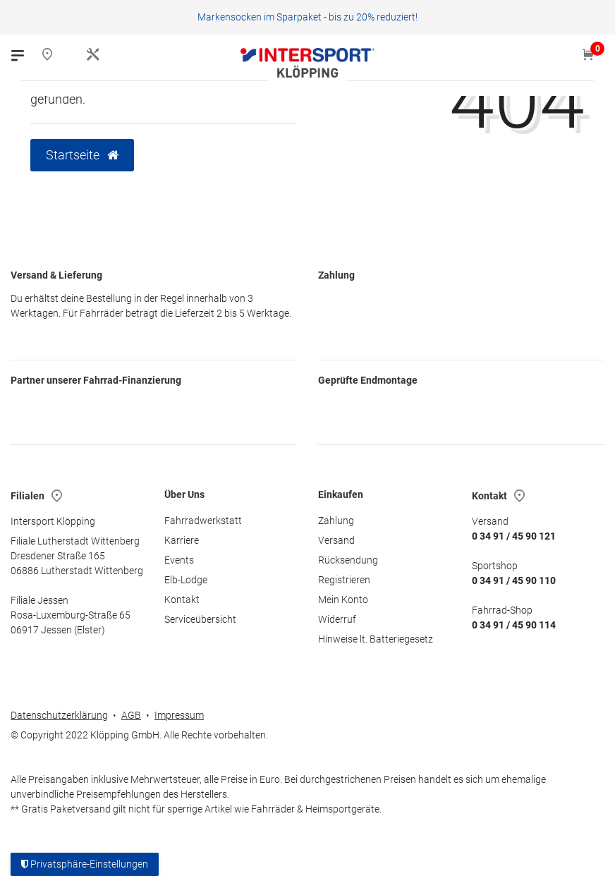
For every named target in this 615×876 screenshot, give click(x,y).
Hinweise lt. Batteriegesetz (375, 639)
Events (179, 560)
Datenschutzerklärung (59, 715)
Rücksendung (348, 560)
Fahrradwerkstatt (203, 520)
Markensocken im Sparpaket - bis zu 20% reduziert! (307, 17)
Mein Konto (343, 599)
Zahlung (336, 520)
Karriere (181, 540)
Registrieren (344, 579)
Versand (336, 540)
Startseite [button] (82, 155)
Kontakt (182, 599)
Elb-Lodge (185, 579)
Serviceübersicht (200, 619)
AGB (131, 715)
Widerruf (337, 619)
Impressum (179, 715)
